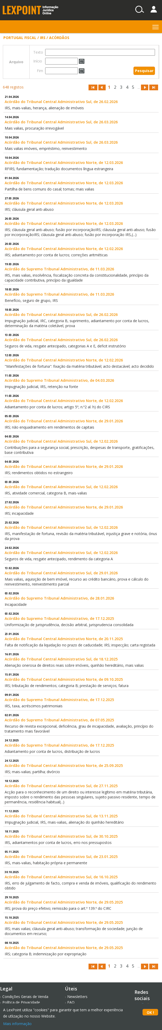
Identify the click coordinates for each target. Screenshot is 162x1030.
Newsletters (77, 996)
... (139, 87)
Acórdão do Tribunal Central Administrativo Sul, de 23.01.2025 (61, 856)
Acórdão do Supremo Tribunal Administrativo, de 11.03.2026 (59, 268)
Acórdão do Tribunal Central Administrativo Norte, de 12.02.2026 (64, 248)
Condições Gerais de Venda (25, 996)
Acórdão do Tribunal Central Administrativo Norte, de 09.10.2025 (64, 679)
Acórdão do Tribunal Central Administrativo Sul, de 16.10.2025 (61, 876)
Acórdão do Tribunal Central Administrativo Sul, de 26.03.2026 (61, 121)
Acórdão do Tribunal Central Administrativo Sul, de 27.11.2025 (61, 785)
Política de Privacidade (21, 1002)
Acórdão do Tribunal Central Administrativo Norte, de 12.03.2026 (64, 162)
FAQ (71, 1002)
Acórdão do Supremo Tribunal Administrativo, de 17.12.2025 (59, 618)
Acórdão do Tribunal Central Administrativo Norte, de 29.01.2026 (64, 420)
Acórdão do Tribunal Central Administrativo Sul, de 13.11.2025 (61, 815)
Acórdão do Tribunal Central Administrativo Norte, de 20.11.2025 (64, 638)
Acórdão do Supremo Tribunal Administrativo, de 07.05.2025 (59, 719)
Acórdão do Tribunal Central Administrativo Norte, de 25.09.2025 (64, 765)
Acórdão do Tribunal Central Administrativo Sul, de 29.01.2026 (61, 572)
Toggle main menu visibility (155, 26)
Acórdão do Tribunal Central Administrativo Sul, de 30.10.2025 (61, 836)
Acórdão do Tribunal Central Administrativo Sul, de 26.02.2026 (61, 101)
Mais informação (17, 1023)
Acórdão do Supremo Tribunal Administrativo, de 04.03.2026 (59, 380)
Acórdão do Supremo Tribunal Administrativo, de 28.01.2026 (59, 598)
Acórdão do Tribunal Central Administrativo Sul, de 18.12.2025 (61, 659)
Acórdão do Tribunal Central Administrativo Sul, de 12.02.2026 (61, 441)
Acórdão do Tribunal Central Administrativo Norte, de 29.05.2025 (64, 902)
